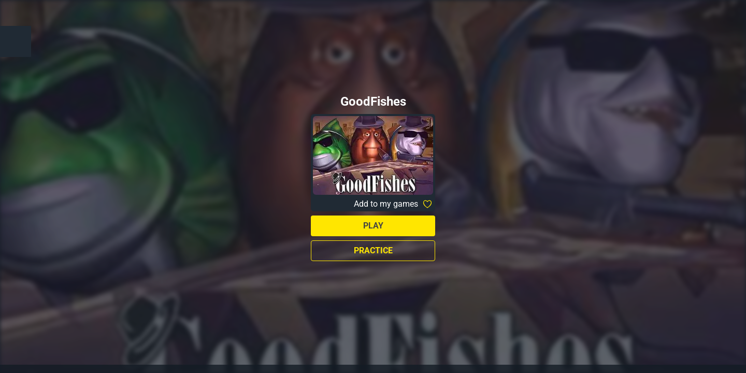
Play (373, 226)
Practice (373, 250)
